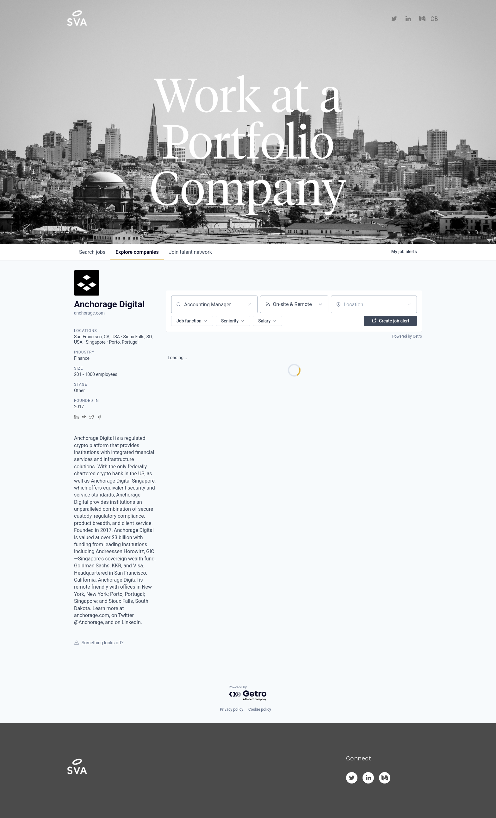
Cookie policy (259, 709)
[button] (192, 321)
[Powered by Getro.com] (248, 693)
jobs (92, 252)
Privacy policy (231, 709)
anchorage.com (89, 312)
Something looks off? (98, 642)
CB (434, 19)
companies (136, 252)
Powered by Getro (407, 336)
